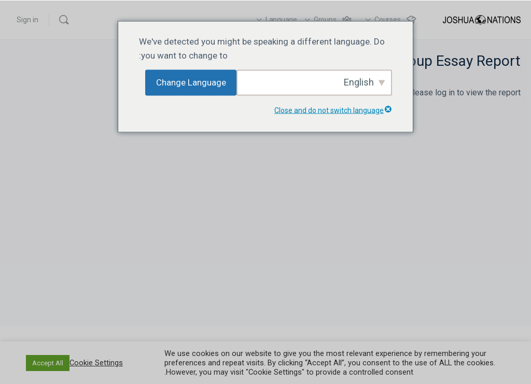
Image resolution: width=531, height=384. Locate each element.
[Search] (63, 19)
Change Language (191, 82)
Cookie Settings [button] (96, 362)
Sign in (27, 20)
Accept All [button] (47, 363)
